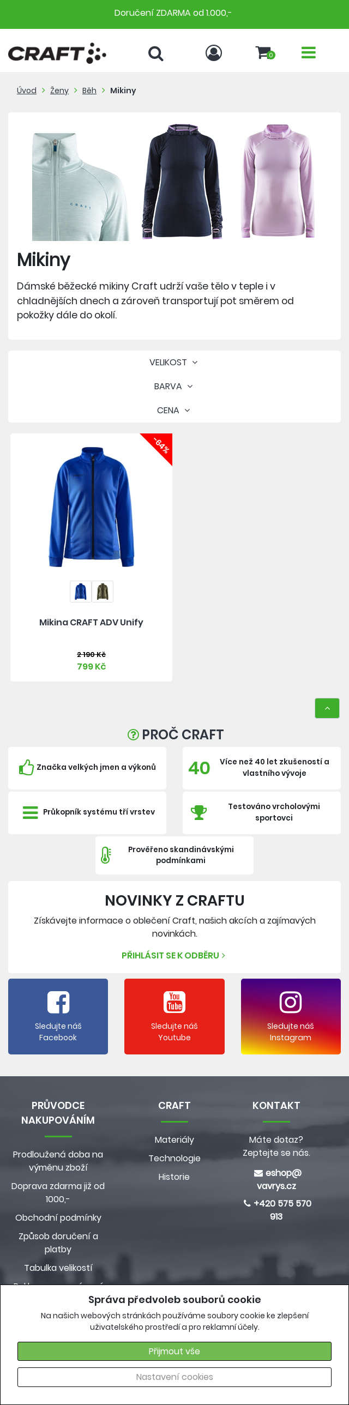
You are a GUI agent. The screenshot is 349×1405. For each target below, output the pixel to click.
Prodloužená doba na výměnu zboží (58, 1161)
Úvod (27, 90)
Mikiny (123, 90)
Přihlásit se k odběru (175, 955)
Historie (174, 1177)
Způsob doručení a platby (58, 1243)
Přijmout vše (174, 1351)
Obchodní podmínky (58, 1217)
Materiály (174, 1139)
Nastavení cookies (174, 1377)
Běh (89, 90)
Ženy (59, 90)
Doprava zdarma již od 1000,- (58, 1192)
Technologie (174, 1158)
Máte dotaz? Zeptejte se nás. (276, 1146)
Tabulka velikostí (58, 1268)
